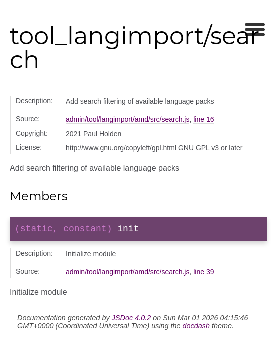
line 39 (204, 274)
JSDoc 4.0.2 (131, 320)
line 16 (204, 120)
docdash (196, 328)
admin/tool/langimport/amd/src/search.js (128, 120)
